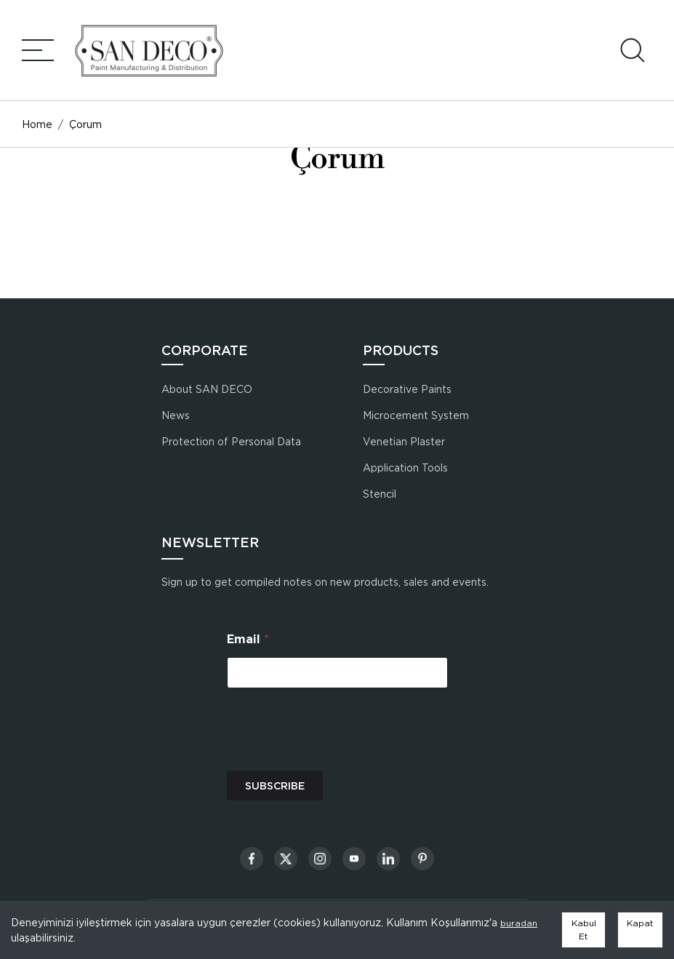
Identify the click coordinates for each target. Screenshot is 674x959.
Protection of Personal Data (231, 441)
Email (248, 639)
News (175, 415)
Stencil (379, 494)
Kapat (640, 923)
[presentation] (337, 761)
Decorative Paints (407, 389)
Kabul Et (583, 930)
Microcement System (416, 415)
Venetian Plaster (404, 441)
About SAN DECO (206, 389)
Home (37, 124)
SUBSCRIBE (275, 785)
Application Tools (405, 467)
